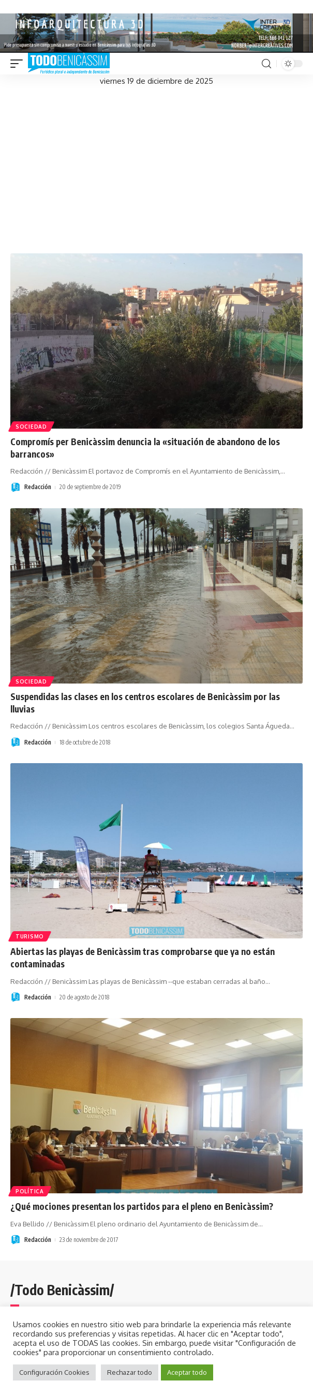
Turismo (30, 936)
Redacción (37, 487)
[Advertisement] (156, 165)
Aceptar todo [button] (187, 1372)
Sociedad (31, 426)
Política (30, 1191)
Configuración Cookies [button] (54, 1372)
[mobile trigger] (19, 63)
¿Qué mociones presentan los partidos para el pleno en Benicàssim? (141, 1206)
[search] (266, 64)
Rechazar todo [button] (129, 1372)
